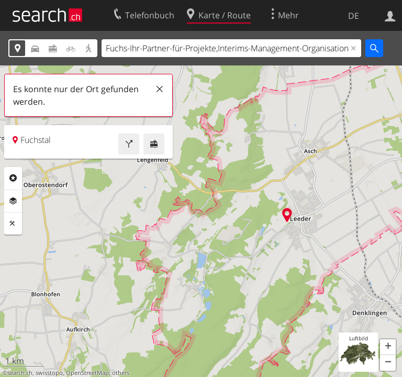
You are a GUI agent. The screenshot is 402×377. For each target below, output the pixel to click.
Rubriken (13, 178)
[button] (388, 347)
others (120, 372)
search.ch (19, 372)
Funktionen (13, 224)
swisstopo (49, 372)
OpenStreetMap (87, 372)
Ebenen (13, 201)
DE (353, 15)
